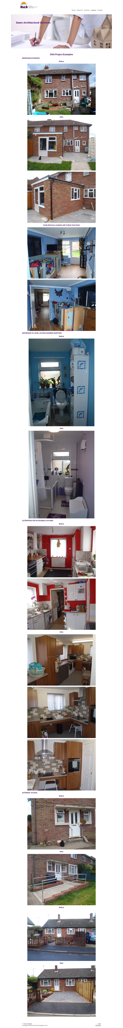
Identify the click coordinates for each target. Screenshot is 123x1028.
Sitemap (30, 1023)
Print (24, 1023)
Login (99, 1023)
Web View (98, 1025)
